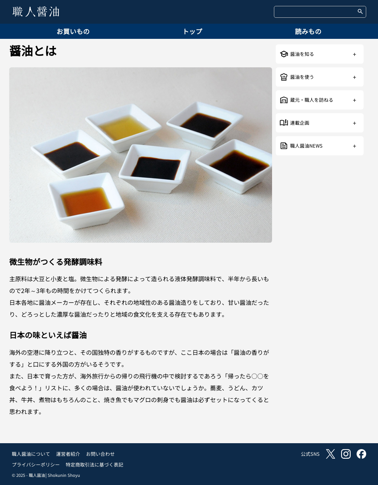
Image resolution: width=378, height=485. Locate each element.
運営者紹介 (68, 453)
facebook (361, 454)
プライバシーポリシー (36, 464)
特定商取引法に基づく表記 (94, 464)
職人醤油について (31, 453)
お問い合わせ (100, 453)
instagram (346, 454)
